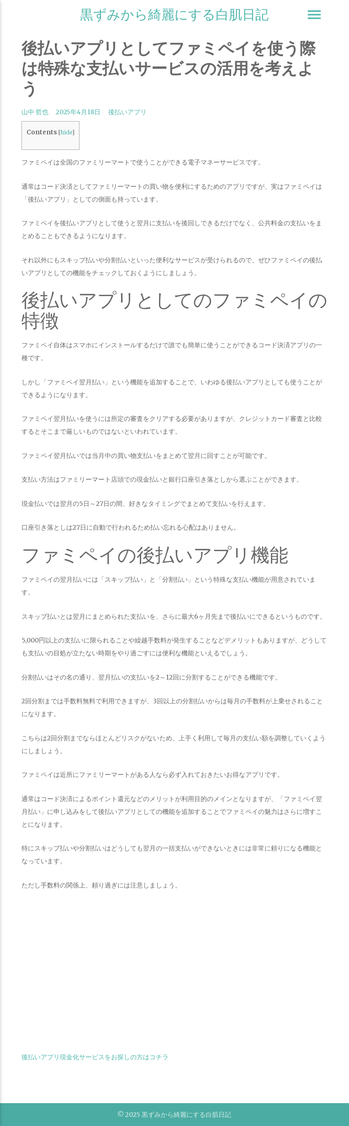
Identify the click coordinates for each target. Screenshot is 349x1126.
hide (66, 132)
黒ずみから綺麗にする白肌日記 (174, 14)
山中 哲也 (34, 112)
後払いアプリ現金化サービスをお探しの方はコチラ (95, 1057)
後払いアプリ (127, 112)
